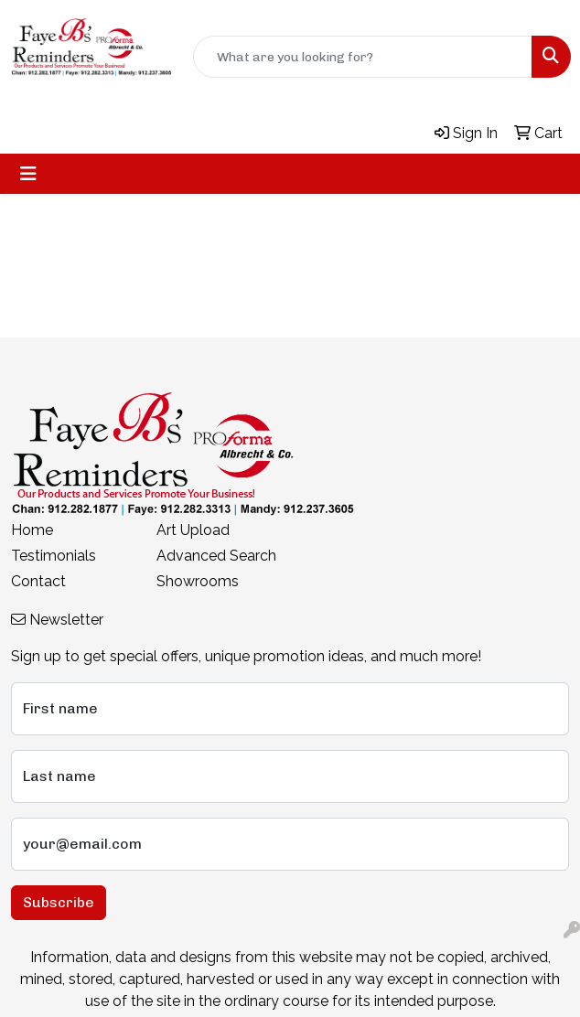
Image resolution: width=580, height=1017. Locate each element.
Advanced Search (216, 555)
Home (32, 530)
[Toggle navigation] (28, 174)
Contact (38, 581)
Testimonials (53, 555)
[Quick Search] (362, 57)
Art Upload (193, 530)
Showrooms (197, 581)
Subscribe (58, 902)
